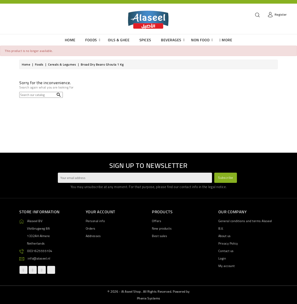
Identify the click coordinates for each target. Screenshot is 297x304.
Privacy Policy (228, 243)
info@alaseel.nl (39, 258)
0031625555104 (39, 251)
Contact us (226, 251)
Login (222, 258)
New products (162, 228)
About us (224, 236)
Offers (156, 221)
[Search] (41, 95)
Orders (90, 228)
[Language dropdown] (9, 14)
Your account (100, 212)
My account (226, 266)
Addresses (93, 236)
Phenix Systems (148, 298)
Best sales (159, 236)
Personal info (95, 221)
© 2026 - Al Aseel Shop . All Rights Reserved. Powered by (148, 291)
